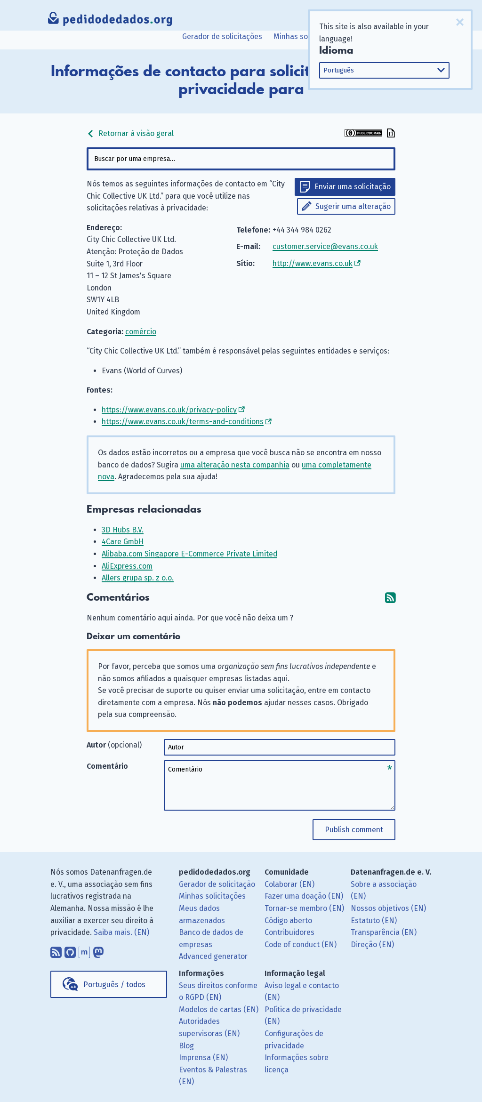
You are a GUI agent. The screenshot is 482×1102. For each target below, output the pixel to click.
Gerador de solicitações (222, 36)
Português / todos (114, 984)
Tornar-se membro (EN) (304, 908)
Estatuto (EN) (374, 920)
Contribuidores (289, 932)
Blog (186, 1045)
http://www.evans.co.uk (313, 263)
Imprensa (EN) (203, 1057)
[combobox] (241, 158)
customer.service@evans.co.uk (325, 246)
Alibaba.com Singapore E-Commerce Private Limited (189, 553)
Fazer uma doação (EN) (304, 896)
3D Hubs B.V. (123, 529)
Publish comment (354, 829)
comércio (140, 331)
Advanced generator (213, 956)
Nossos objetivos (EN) (388, 908)
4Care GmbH (123, 541)
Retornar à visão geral (130, 133)
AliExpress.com (127, 566)
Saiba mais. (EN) (121, 932)
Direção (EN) (372, 944)
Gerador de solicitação (217, 884)
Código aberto (288, 920)
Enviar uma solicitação (352, 186)
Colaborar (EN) (289, 884)
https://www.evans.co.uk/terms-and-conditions (183, 421)
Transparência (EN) (384, 932)
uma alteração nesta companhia (234, 464)
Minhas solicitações (306, 36)
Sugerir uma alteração (353, 206)
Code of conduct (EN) (301, 944)
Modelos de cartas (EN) (218, 1009)
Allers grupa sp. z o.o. (138, 577)
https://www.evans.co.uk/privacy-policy (169, 409)
